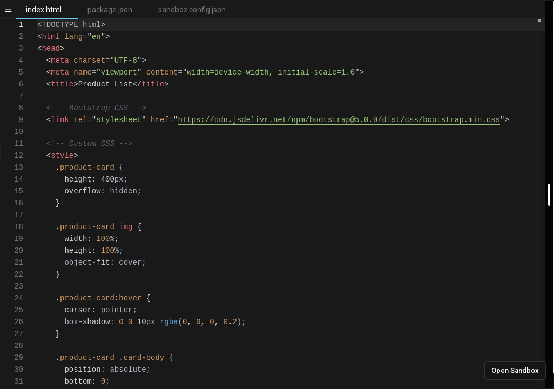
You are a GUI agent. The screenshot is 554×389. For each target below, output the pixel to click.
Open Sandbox (515, 370)
